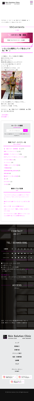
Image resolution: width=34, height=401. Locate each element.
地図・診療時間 (17, 357)
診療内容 (17, 350)
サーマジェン (7, 162)
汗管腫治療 (7, 168)
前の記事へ (5, 115)
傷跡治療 (6, 173)
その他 (5, 184)
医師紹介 (17, 346)
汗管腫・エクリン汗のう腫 (11, 165)
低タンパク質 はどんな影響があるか (14, 206)
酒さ (5, 179)
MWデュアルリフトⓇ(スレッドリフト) (14, 157)
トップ (17, 343)
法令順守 (17, 371)
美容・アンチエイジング (10, 151)
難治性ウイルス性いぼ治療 (11, 176)
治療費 (17, 360)
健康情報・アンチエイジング (11, 154)
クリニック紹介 (17, 353)
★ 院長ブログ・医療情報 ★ (18, 109)
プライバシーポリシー (17, 369)
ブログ (17, 364)
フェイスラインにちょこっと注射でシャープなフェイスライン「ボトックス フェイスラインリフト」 (16, 197)
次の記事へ (4, 117)
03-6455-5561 (20, 242)
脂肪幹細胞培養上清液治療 (11, 170)
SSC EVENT (7, 181)
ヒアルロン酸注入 (8, 159)
